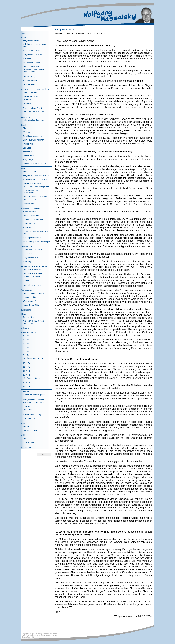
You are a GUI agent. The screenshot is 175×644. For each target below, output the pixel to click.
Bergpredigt (28, 160)
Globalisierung (29, 76)
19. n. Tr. (26, 387)
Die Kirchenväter (30, 92)
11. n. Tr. (26, 367)
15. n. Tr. (26, 375)
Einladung (27, 261)
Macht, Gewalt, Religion (33, 51)
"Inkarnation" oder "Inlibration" (32, 191)
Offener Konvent (30, 430)
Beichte (26, 426)
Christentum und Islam (32, 183)
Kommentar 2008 (30, 297)
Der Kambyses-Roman (34, 111)
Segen (27, 280)
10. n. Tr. (26, 363)
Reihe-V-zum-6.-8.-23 (33, 358)
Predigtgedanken (28, 332)
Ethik (23, 435)
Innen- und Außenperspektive (36, 186)
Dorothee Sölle (29, 418)
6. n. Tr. (26, 351)
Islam (23, 168)
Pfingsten (25, 328)
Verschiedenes (29, 84)
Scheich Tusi (28, 204)
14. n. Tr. (26, 371)
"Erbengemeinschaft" (32, 238)
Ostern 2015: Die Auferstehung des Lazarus (36, 322)
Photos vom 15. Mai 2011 (34, 249)
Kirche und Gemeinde (30, 209)
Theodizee (27, 152)
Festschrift (27, 253)
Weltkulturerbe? (29, 301)
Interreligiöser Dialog (31, 62)
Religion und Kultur (31, 40)
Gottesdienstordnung (32, 269)
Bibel (23, 125)
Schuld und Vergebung (32, 136)
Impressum (26, 447)
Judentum (25, 117)
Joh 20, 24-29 (29, 317)
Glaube (26, 128)
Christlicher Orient (30, 96)
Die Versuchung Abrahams (34, 140)
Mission (27, 103)
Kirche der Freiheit (30, 212)
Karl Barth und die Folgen (34, 403)
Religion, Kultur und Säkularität (36, 175)
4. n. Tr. (26, 343)
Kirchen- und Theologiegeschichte (35, 89)
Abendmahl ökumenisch (33, 220)
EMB (23, 423)
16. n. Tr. (26, 383)
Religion (24, 37)
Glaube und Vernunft (31, 66)
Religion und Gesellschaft (34, 54)
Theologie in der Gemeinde (32, 400)
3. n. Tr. (26, 339)
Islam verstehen (29, 172)
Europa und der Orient (32, 108)
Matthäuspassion (30, 80)
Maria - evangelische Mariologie (36, 242)
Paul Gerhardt (29, 224)
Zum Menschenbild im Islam (35, 179)
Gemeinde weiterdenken (33, 216)
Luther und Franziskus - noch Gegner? (35, 232)
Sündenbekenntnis (32, 276)
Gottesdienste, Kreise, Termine (34, 266)
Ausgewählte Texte (31, 257)
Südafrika (27, 227)
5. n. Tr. (26, 347)
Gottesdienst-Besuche (32, 285)
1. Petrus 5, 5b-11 (32, 378)
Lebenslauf (29, 410)
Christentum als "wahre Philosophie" (34, 70)
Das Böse (27, 148)
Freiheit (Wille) (29, 144)
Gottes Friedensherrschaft (34, 293)
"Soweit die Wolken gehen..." (35, 395)
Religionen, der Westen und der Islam (36, 45)
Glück (25, 438)
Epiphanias (26, 310)
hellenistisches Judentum (33, 120)
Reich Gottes (28, 156)
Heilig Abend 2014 (31, 305)
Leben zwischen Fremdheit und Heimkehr (35, 198)
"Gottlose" (27, 132)
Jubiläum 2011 (27, 246)
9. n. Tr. (26, 355)
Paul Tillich (27, 406)
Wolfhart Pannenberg (32, 414)
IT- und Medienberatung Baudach (47, 635)
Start (23, 33)
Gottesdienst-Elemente (32, 273)
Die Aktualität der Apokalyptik (35, 163)
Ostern (24, 314)
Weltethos (27, 58)
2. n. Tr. (26, 335)
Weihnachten (26, 290)
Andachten (25, 391)
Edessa (27, 99)
